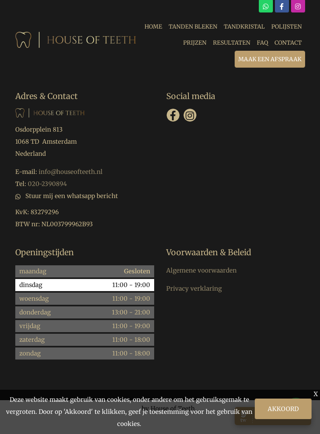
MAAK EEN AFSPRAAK (269, 59)
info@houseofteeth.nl (71, 172)
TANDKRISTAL (244, 26)
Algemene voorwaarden (201, 270)
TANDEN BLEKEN (193, 26)
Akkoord (283, 409)
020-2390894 (47, 184)
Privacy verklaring (194, 288)
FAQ (262, 42)
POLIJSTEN (286, 26)
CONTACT (288, 42)
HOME (153, 26)
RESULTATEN (231, 42)
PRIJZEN (194, 42)
